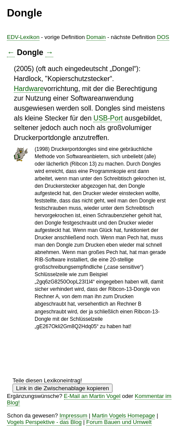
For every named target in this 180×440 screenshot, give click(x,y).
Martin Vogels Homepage (123, 415)
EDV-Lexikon (23, 37)
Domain (96, 37)
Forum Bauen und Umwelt (118, 422)
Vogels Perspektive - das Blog (44, 422)
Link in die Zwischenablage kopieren (62, 388)
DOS (163, 37)
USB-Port (108, 118)
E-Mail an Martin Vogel (92, 396)
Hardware (29, 88)
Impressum (73, 415)
